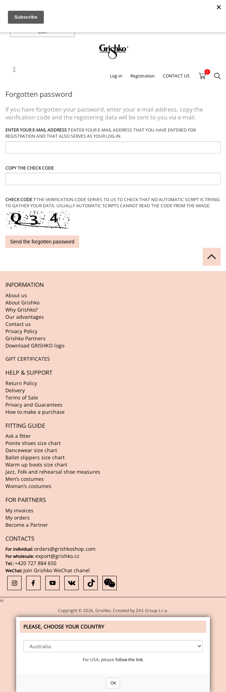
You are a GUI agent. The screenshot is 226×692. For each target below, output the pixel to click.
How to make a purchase (35, 411)
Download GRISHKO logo (34, 345)
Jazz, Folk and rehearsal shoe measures (52, 471)
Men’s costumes (24, 478)
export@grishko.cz (57, 556)
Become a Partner (26, 524)
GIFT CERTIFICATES (27, 358)
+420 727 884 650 (35, 563)
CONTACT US (176, 76)
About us (16, 295)
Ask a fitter (18, 435)
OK (113, 683)
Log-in (116, 76)
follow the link (129, 660)
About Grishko (22, 302)
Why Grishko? (21, 309)
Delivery (15, 390)
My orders (17, 517)
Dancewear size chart (31, 450)
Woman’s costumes (28, 486)
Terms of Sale (21, 397)
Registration (142, 76)
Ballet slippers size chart (35, 457)
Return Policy (21, 383)
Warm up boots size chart (36, 464)
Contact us (18, 324)
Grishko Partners (25, 338)
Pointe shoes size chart (33, 443)
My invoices (19, 510)
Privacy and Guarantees (34, 404)
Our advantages (24, 316)
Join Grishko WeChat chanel (56, 570)
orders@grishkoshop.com (65, 548)
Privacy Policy (21, 331)
